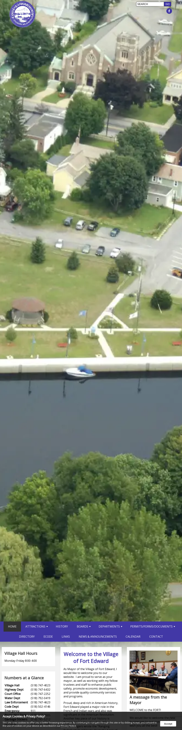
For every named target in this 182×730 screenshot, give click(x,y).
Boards (84, 626)
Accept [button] (168, 723)
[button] (167, 4)
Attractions (36, 626)
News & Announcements (98, 637)
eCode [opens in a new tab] (48, 637)
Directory (27, 637)
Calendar (133, 637)
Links (66, 637)
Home (12, 626)
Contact (156, 637)
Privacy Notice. (69, 725)
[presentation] (169, 11)
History (62, 626)
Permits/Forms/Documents (152, 626)
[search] (150, 4)
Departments (110, 626)
